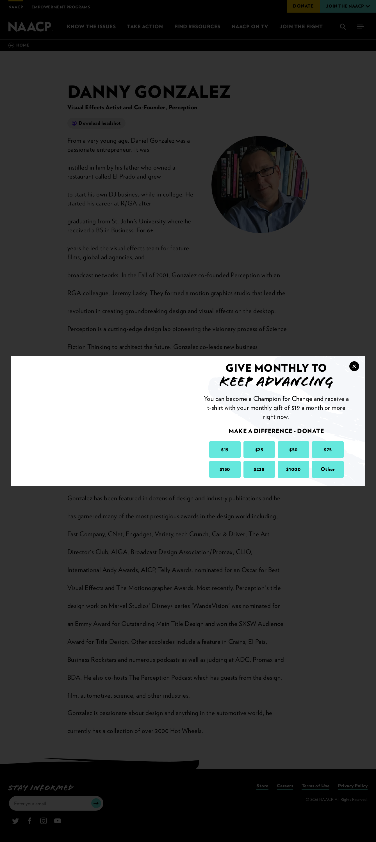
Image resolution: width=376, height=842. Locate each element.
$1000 (293, 469)
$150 (225, 469)
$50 (293, 449)
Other (328, 469)
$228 (259, 469)
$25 (259, 449)
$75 (328, 449)
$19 (225, 449)
